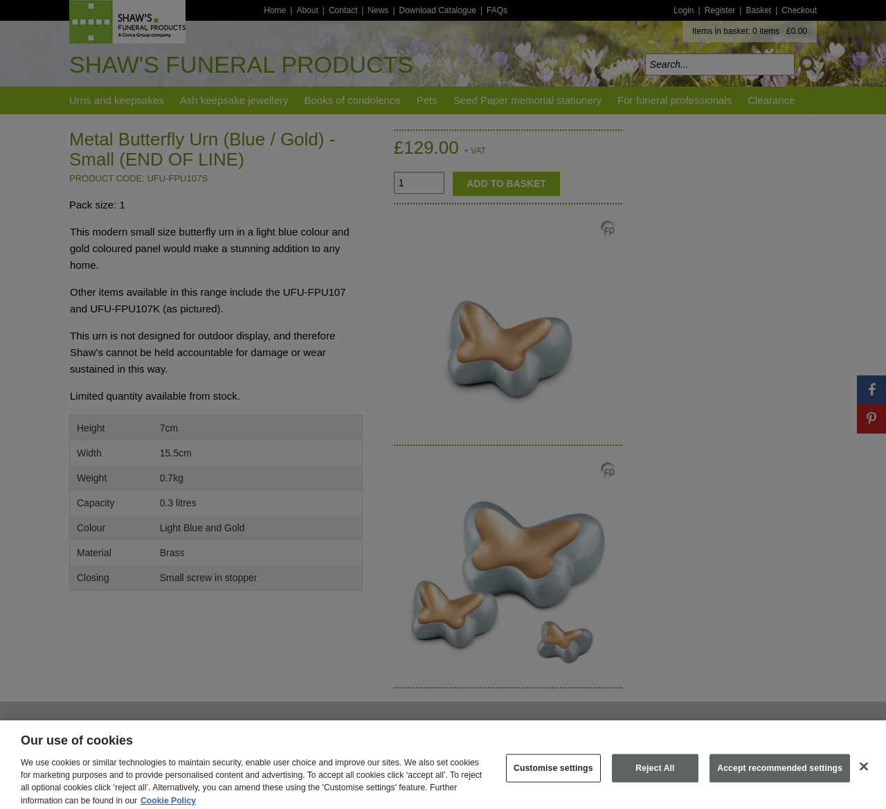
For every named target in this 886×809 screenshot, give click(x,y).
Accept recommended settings (779, 776)
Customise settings (553, 776)
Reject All (654, 776)
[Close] (864, 773)
